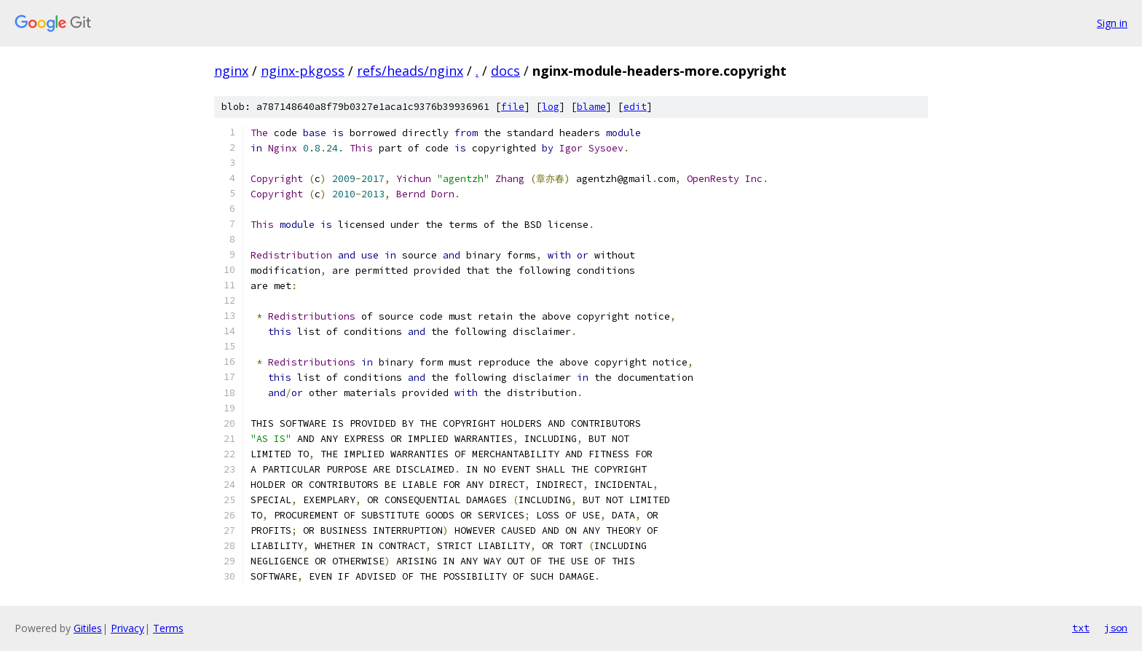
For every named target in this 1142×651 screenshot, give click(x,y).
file (512, 106)
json (1115, 627)
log (550, 106)
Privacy (127, 628)
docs (505, 70)
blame (591, 106)
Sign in (1112, 23)
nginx (231, 70)
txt (1081, 627)
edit (635, 106)
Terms (168, 628)
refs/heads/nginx (410, 70)
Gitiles (88, 628)
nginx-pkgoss (302, 70)
